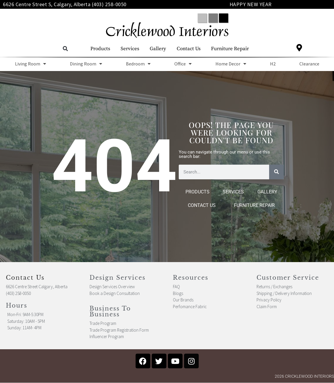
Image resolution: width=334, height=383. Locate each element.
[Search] (276, 172)
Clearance (309, 64)
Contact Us (188, 48)
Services (130, 48)
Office (183, 63)
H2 (273, 64)
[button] (65, 48)
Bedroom (138, 63)
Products (100, 48)
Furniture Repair (230, 48)
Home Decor (230, 63)
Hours (16, 305)
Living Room (30, 63)
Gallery (158, 48)
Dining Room (86, 63)
